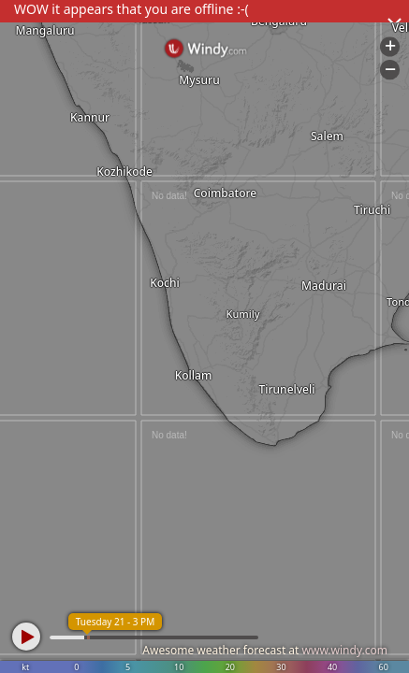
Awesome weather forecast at (264, 650)
